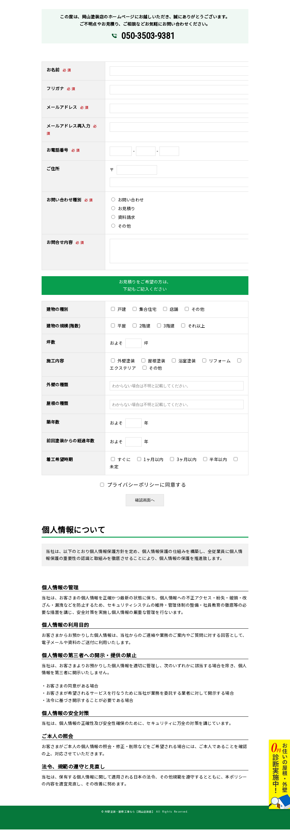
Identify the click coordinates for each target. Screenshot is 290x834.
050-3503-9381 (148, 36)
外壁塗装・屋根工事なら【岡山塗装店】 (130, 816)
